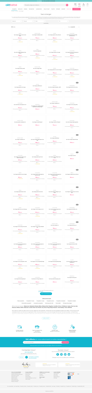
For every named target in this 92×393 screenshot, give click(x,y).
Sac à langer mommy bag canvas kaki (20, 226)
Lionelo (31, 307)
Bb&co (40, 306)
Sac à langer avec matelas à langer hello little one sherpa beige (37, 106)
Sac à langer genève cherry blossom (54, 34)
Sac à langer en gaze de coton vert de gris (72, 192)
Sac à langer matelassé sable (37, 34)
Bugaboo (51, 306)
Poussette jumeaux (42, 386)
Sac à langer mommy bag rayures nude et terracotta (20, 157)
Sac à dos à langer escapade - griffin (54, 87)
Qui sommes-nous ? (28, 373)
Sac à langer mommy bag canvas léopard (55, 209)
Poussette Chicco (63, 386)
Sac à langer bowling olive (72, 277)
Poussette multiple (72, 300)
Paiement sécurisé (71, 372)
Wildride (70, 307)
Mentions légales (28, 376)
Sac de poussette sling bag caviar (54, 278)
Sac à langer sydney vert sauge (54, 52)
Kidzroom (26, 307)
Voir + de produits (46, 293)
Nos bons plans (27, 374)
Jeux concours (56, 375)
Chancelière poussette (26, 303)
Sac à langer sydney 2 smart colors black (20, 35)
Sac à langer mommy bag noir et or (37, 209)
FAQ (40, 378)
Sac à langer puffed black (54, 138)
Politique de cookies (14, 376)
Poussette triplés (48, 386)
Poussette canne (50, 300)
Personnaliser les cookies (15, 375)
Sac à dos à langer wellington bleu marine (20, 53)
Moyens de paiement (14, 379)
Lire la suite (46, 318)
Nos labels (41, 374)
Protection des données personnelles (16, 374)
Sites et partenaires (42, 373)
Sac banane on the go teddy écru (37, 278)
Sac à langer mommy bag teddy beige (37, 261)
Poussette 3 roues (30, 300)
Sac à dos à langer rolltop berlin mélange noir (71, 262)
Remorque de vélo (49, 303)
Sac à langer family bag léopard (20, 278)
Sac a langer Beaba (10, 386)
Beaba (36, 306)
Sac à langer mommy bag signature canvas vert (54, 244)
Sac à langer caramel (72, 155)
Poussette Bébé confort (80, 386)
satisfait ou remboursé (54, 328)
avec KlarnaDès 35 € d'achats (37, 329)
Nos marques (27, 375)
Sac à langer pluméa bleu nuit (72, 209)
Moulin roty (41, 307)
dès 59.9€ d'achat (19, 329)
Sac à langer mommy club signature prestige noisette (54, 175)
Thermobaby (61, 307)
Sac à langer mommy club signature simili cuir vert (37, 175)
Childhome (64, 306)
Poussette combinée (23, 386)
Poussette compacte (60, 300)
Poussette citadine (30, 386)
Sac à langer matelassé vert (20, 139)
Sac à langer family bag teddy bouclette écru (72, 35)
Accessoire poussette (38, 303)
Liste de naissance (56, 373)
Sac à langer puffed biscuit (37, 85)
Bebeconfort (45, 306)
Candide (56, 306)
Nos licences (41, 375)
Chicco (59, 306)
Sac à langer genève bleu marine (20, 191)
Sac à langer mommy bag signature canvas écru (20, 244)
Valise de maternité (56, 376)
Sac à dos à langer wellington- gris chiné (55, 192)
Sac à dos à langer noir (55, 225)
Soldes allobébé (27, 379)
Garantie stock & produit (15, 380)
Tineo (65, 307)
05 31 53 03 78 (72, 332)
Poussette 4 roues (40, 300)
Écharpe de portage (67, 303)
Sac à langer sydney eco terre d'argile (20, 174)
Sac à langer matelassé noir (54, 103)
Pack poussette (20, 300)
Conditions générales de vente (15, 373)
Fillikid (18, 307)
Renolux (55, 307)
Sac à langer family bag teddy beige (54, 261)
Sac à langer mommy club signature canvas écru (72, 53)
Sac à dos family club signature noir (20, 104)
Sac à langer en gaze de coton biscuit (71, 174)
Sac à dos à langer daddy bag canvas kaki (37, 140)
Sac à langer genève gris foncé (37, 156)
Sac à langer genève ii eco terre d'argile (54, 69)
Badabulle (32, 306)
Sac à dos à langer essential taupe (72, 139)
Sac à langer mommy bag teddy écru (72, 69)
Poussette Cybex (74, 386)
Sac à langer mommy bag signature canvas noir (37, 244)
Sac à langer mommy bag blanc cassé (20, 261)
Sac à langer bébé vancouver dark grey (20, 209)
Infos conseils (56, 374)
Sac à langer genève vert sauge (20, 87)
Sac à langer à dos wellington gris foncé (54, 157)
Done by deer (74, 306)
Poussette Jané (68, 386)
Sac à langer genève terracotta (37, 191)
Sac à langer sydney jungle (20, 68)
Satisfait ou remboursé (14, 381)
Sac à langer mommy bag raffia (72, 104)
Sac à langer (53, 386)
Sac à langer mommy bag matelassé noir (37, 227)
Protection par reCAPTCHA (49, 391)
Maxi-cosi (35, 307)
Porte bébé (58, 303)
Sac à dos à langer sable (37, 68)
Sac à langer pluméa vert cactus (72, 87)
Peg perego (50, 307)
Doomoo (14, 307)
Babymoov (26, 306)
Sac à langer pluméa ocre (72, 225)
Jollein (21, 307)
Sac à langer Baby (16, 386)
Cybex (69, 306)
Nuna (45, 307)
